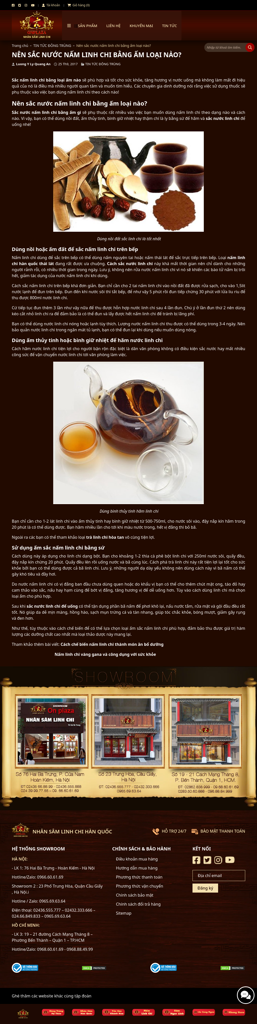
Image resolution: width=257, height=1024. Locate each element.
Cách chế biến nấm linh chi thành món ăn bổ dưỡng (112, 644)
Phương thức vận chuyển (139, 886)
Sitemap (124, 913)
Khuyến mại (141, 25)
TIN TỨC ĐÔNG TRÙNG (52, 45)
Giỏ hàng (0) (79, 5)
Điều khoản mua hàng (137, 859)
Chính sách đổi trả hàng (138, 904)
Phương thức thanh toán (139, 877)
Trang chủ (20, 45)
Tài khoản (51, 5)
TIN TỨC (169, 25)
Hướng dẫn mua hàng (137, 868)
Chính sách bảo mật (134, 895)
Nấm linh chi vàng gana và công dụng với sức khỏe (105, 654)
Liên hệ (113, 25)
